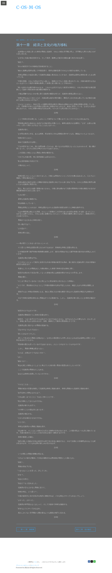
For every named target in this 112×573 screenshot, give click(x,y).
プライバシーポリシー (22, 565)
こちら (35, 562)
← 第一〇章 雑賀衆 (25, 529)
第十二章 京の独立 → (85, 529)
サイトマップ (35, 565)
